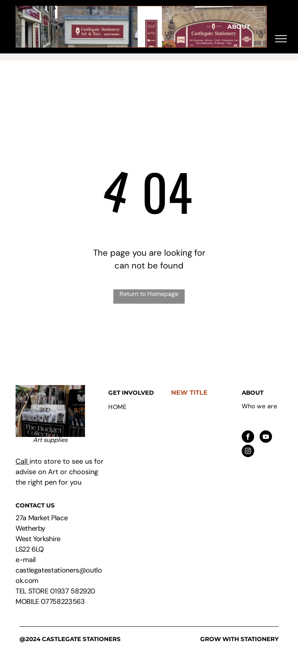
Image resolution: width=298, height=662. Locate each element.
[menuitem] (243, 26)
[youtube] (266, 437)
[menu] (281, 39)
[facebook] (248, 437)
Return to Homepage (149, 294)
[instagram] (248, 452)
